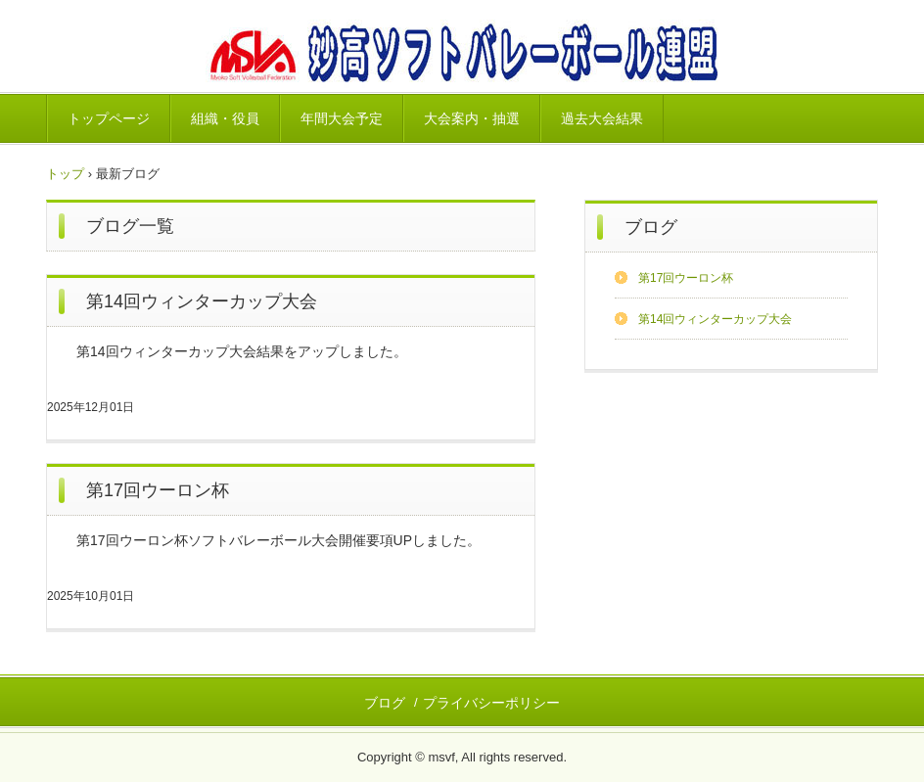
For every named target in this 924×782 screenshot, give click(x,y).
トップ (65, 173)
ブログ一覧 (130, 226)
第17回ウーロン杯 (157, 490)
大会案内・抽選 (472, 118)
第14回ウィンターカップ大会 (201, 301)
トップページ (109, 118)
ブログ (650, 227)
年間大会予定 (341, 118)
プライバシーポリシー (491, 703)
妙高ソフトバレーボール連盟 (461, 54)
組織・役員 (225, 118)
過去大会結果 (602, 118)
